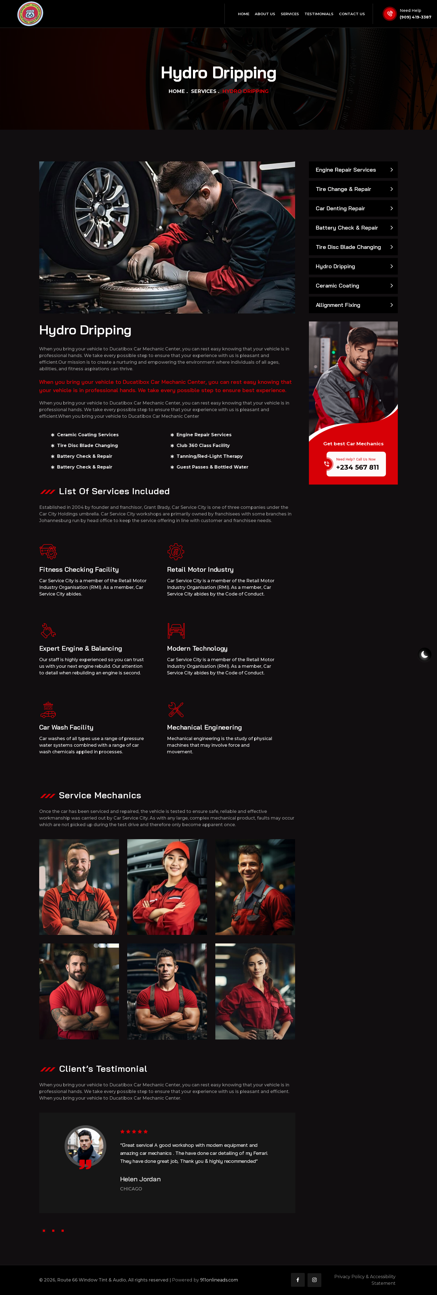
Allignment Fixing (338, 304)
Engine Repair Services (346, 169)
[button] (43, 1230)
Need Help (410, 10)
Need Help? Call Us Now (356, 468)
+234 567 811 (357, 476)
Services (203, 91)
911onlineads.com (219, 1280)
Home (177, 91)
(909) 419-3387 (415, 17)
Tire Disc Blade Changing (348, 246)
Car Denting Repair (340, 208)
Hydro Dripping (335, 266)
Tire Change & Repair (343, 188)
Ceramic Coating (337, 285)
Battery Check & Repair (347, 227)
